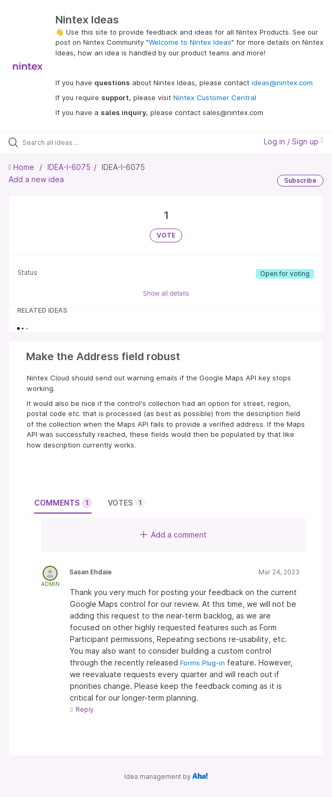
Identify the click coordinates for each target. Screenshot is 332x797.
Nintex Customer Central (214, 97)
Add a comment (173, 534)
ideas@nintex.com (282, 82)
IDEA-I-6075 (69, 167)
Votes (126, 503)
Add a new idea (36, 179)
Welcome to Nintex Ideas (190, 42)
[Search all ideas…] (83, 142)
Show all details (166, 293)
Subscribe (300, 180)
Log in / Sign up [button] (293, 141)
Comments (63, 503)
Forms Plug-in (202, 662)
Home (22, 167)
